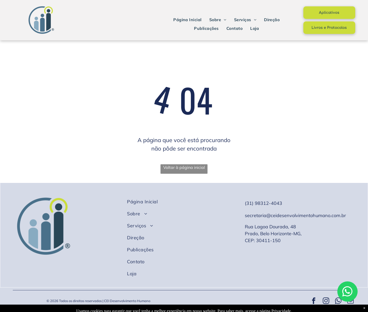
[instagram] (326, 301)
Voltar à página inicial (184, 167)
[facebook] (313, 301)
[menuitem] (187, 19)
